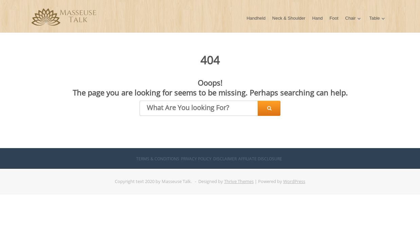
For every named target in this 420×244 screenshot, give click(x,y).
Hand (317, 18)
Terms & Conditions (157, 158)
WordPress (294, 181)
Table (374, 18)
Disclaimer (225, 158)
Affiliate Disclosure (260, 158)
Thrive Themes (239, 181)
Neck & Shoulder (289, 18)
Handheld (256, 18)
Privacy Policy (196, 158)
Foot (334, 18)
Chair (350, 18)
